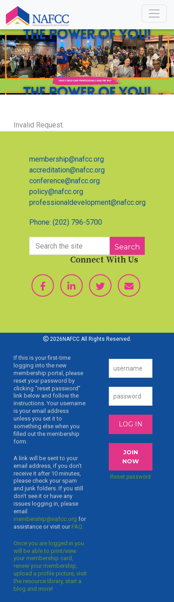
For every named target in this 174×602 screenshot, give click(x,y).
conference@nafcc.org (64, 181)
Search (127, 247)
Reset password (130, 477)
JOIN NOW (130, 456)
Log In (131, 424)
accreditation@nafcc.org (67, 170)
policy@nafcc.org (56, 191)
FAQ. (77, 526)
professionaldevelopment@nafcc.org (87, 202)
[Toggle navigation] (154, 14)
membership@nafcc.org (66, 159)
